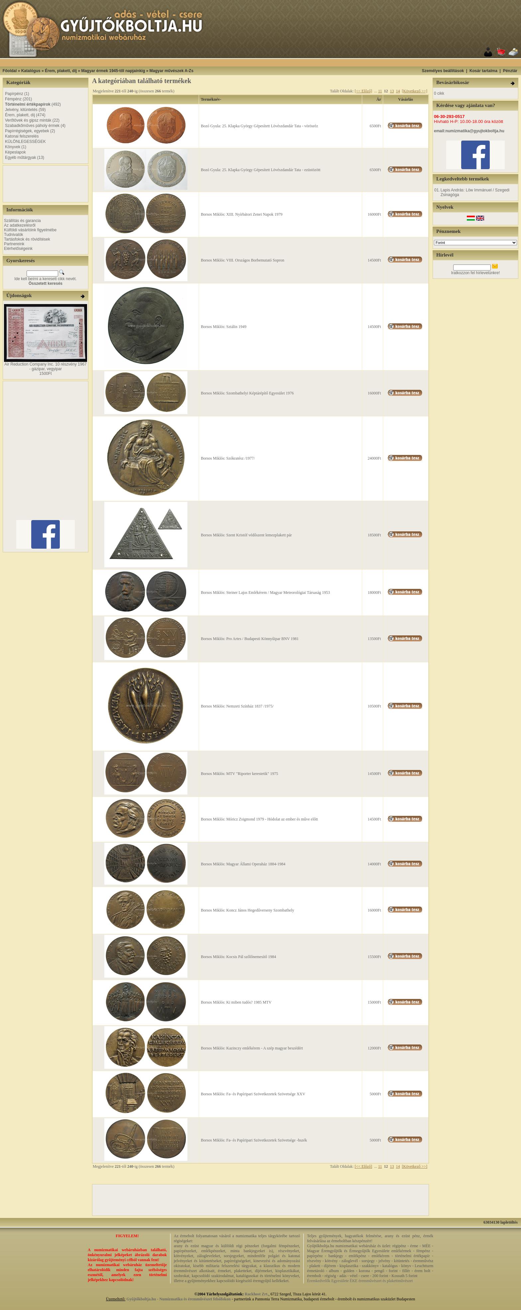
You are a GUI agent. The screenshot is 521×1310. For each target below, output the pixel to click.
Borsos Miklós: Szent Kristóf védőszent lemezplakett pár (246, 535)
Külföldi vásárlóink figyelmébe (30, 230)
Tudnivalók (13, 234)
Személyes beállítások (443, 70)
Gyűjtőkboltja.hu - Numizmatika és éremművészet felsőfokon (178, 1299)
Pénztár (510, 70)
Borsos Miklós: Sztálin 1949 (223, 326)
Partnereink (14, 244)
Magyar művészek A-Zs (171, 70)
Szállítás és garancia (22, 220)
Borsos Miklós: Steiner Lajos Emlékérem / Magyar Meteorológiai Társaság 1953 (265, 592)
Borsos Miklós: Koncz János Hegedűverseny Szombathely (247, 910)
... (375, 91)
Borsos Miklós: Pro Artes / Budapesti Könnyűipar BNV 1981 (249, 638)
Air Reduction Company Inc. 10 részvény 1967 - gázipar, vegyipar (45, 366)
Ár (378, 99)
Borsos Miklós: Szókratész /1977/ (228, 458)
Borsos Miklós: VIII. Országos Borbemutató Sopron (242, 260)
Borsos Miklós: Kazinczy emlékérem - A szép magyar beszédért (252, 1048)
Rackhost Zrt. (256, 1294)
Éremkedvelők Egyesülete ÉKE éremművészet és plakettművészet (360, 1280)
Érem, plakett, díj (61, 70)
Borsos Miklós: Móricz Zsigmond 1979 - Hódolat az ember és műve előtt (259, 819)
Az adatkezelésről (20, 225)
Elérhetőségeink (18, 248)
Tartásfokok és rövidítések (27, 239)
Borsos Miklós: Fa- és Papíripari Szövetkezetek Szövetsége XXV (253, 1094)
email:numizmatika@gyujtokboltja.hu (469, 131)
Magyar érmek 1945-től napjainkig (113, 70)
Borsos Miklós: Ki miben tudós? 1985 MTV (236, 1002)
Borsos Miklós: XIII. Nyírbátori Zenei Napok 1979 (241, 214)
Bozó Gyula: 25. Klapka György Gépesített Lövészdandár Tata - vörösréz (259, 126)
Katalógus (31, 70)
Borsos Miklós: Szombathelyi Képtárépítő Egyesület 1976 (247, 393)
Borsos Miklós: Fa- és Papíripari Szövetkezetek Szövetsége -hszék (254, 1140)
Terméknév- (211, 99)
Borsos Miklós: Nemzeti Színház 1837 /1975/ (237, 706)
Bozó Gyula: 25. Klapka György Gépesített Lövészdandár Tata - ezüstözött (260, 169)
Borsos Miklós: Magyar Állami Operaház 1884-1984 (243, 864)
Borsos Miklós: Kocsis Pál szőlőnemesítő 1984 (238, 956)
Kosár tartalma (483, 70)
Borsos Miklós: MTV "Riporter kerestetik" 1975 (239, 773)
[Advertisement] (269, 62)
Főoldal (10, 70)
